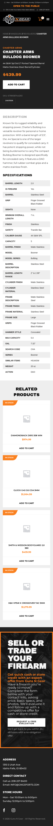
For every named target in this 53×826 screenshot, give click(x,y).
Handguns (16, 34)
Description (15, 117)
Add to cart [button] (26, 448)
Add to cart (16, 84)
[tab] (15, 117)
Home (6, 34)
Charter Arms (12, 47)
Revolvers (29, 34)
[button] (48, 19)
